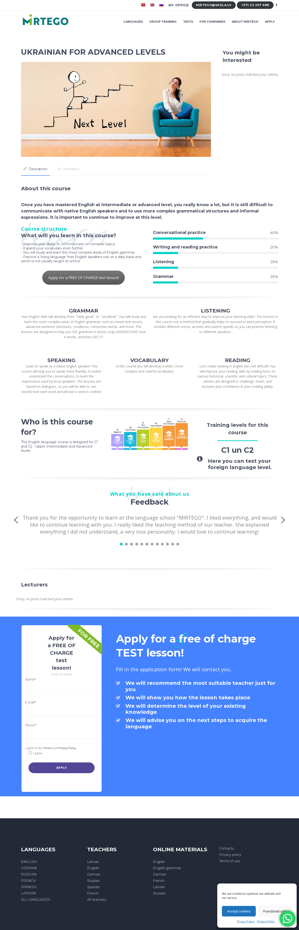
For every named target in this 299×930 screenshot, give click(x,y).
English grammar (167, 868)
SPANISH (29, 887)
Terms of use (229, 861)
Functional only (275, 911)
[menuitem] (143, 5)
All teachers (96, 900)
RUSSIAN (29, 874)
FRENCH (28, 881)
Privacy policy (230, 855)
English (93, 868)
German (93, 874)
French (93, 893)
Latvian (93, 862)
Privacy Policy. (67, 748)
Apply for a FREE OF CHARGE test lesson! (83, 277)
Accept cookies (239, 911)
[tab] (35, 169)
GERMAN (29, 868)
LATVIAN (28, 893)
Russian (93, 881)
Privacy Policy (246, 921)
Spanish (93, 887)
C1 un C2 (237, 450)
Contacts (226, 848)
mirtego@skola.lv (213, 5)
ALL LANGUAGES (35, 900)
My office (178, 5)
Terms (47, 748)
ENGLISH (29, 862)
